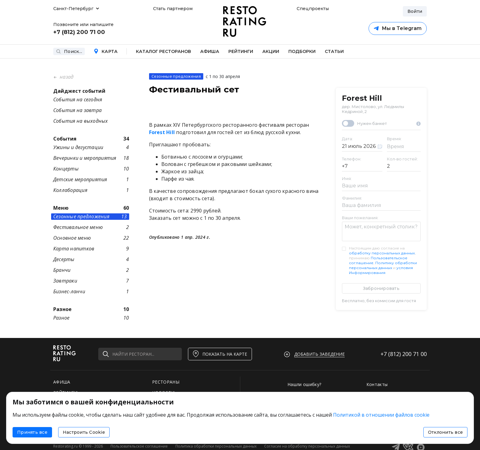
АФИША (61, 382)
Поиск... (69, 51)
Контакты (377, 384)
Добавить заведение (319, 354)
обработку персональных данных (382, 253)
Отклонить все (445, 432)
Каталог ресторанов (163, 51)
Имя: (347, 178)
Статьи (334, 51)
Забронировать (381, 288)
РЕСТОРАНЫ (165, 382)
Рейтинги (240, 51)
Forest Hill (362, 98)
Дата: (347, 138)
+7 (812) (404, 354)
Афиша (209, 51)
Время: (394, 138)
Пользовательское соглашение (139, 446)
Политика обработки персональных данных (216, 446)
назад (65, 76)
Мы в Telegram (398, 28)
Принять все (32, 432)
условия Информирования (381, 270)
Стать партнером (173, 8)
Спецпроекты (312, 8)
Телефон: (351, 158)
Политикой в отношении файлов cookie (381, 414)
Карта (106, 51)
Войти (414, 11)
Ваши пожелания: (360, 217)
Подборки (302, 51)
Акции (270, 51)
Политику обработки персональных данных (383, 265)
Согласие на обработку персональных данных (307, 446)
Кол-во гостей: (402, 158)
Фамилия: (352, 198)
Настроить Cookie (84, 432)
